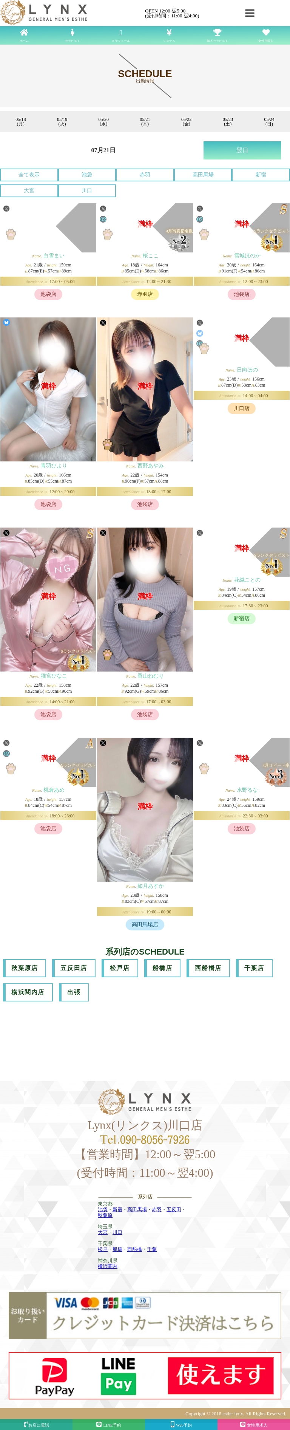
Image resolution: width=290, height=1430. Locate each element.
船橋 (117, 1249)
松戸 (103, 1249)
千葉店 (254, 968)
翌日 (242, 150)
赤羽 (145, 175)
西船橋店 (208, 968)
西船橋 (134, 1249)
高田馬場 (203, 175)
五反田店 (73, 968)
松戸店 (120, 968)
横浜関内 (107, 1266)
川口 (87, 190)
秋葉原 (105, 1215)
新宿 (261, 175)
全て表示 (29, 175)
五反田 (174, 1209)
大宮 (29, 190)
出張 (73, 992)
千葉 (152, 1249)
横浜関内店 (28, 992)
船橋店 (163, 968)
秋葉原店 (24, 968)
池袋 (87, 175)
